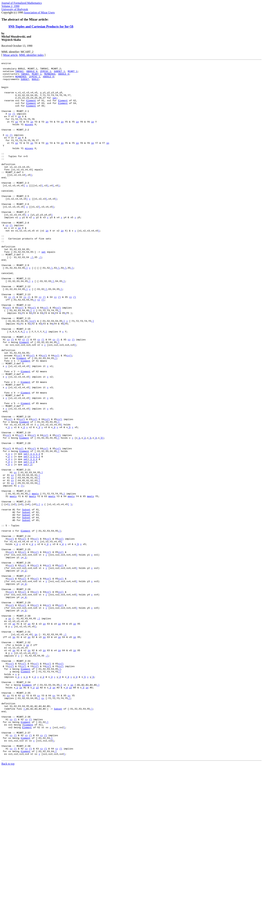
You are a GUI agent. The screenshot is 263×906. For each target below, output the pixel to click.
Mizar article (10, 54)
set (55, 105)
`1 (8, 500)
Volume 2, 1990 (10, 6)
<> (9, 124)
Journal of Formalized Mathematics (21, 2)
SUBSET (25, 82)
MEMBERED (49, 76)
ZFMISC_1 (45, 73)
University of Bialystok (14, 9)
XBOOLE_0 (31, 73)
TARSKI (19, 73)
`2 (23, 500)
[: (25, 838)
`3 (38, 500)
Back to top (8, 902)
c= (15, 554)
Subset (26, 599)
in (19, 127)
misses (29, 137)
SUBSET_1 (59, 73)
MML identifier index (31, 54)
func (7, 191)
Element (31, 108)
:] (31, 296)
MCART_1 (72, 73)
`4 (54, 500)
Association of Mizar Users (39, 12)
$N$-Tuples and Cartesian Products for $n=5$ (40, 26)
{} (13, 124)
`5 (69, 500)
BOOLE (35, 82)
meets (35, 580)
